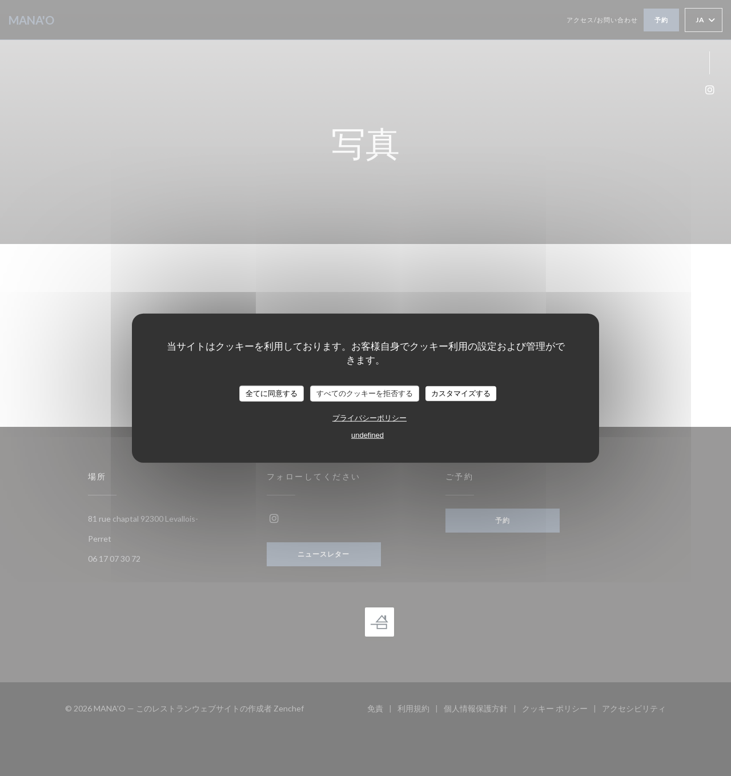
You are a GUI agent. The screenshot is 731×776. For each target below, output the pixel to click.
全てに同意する (272, 393)
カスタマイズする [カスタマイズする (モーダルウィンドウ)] (461, 393)
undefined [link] (367, 434)
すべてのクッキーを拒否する (364, 393)
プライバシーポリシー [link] (369, 417)
